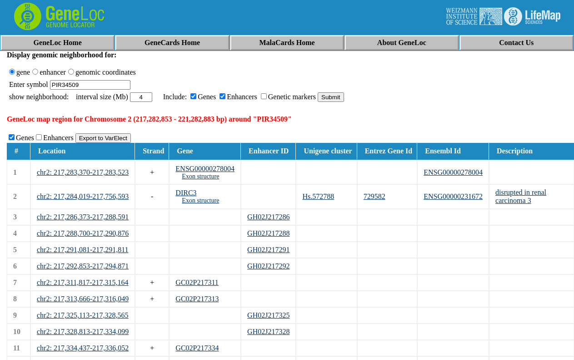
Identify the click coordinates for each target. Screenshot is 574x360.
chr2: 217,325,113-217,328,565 (83, 315)
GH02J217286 (268, 217)
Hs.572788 (318, 196)
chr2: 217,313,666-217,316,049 (83, 299)
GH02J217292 (268, 266)
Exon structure (200, 176)
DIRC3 (185, 193)
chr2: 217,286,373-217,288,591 (83, 217)
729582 (374, 196)
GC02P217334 (197, 348)
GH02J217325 (268, 315)
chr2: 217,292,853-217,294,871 (83, 266)
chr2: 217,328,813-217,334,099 (83, 331)
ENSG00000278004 (205, 168)
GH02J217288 (268, 233)
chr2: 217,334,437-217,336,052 (83, 348)
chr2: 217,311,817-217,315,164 (83, 282)
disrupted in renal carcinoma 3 (520, 196)
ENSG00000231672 (453, 196)
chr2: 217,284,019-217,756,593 (83, 196)
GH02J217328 (268, 331)
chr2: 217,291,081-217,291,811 (83, 250)
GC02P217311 (197, 282)
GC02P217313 (197, 299)
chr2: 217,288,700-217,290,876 (83, 233)
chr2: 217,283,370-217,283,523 (83, 172)
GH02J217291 (268, 250)
